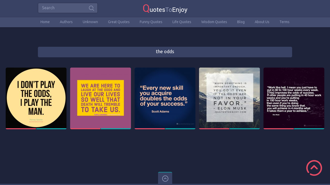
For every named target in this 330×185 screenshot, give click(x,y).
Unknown (90, 22)
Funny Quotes (151, 22)
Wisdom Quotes (214, 22)
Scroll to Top (314, 168)
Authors (66, 22)
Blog (241, 22)
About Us (262, 22)
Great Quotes (119, 22)
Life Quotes (181, 22)
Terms (284, 22)
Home (45, 22)
